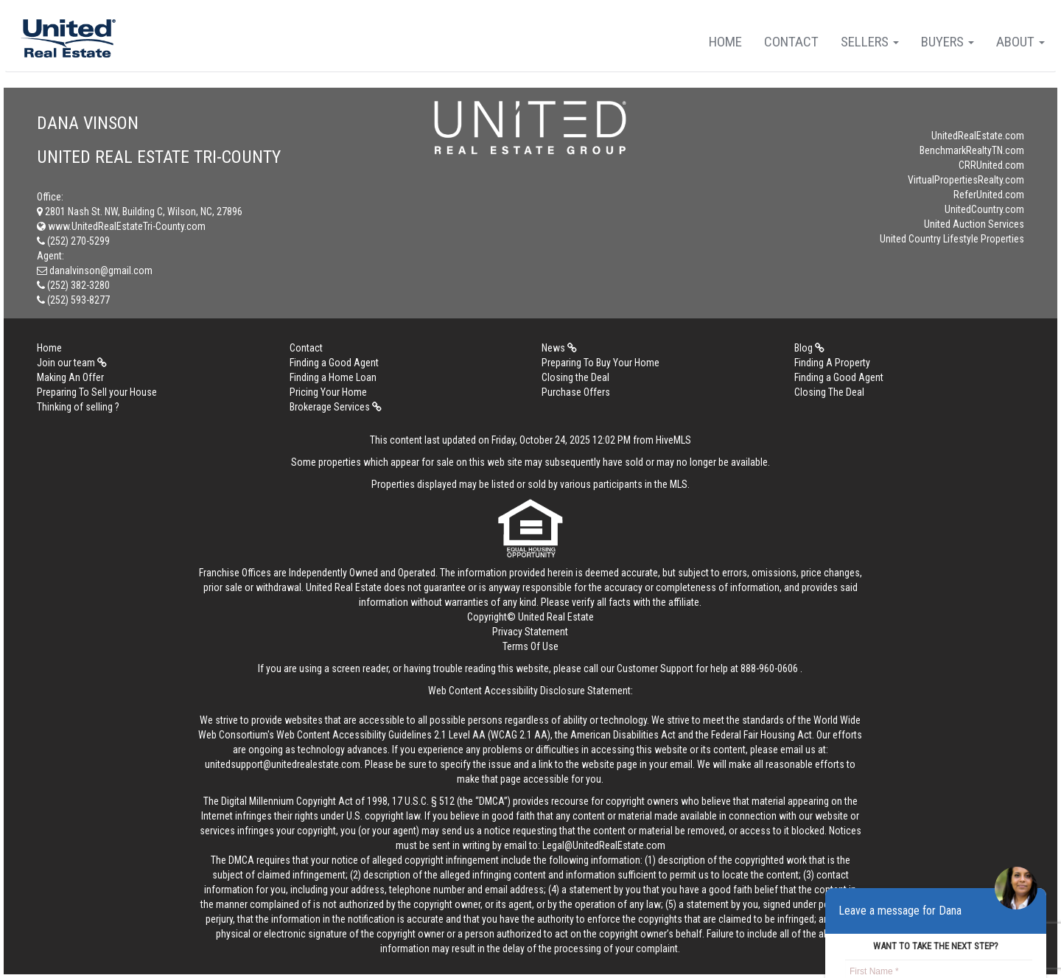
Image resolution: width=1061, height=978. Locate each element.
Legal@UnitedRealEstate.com (603, 845)
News (559, 348)
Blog (809, 348)
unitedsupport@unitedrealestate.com (282, 764)
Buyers (947, 41)
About (1020, 41)
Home (725, 41)
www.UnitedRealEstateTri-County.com (121, 226)
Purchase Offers (576, 392)
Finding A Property (832, 363)
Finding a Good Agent (334, 363)
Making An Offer (70, 377)
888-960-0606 (769, 668)
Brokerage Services (336, 407)
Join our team (72, 363)
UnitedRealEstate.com (977, 136)
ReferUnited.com (988, 194)
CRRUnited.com (991, 165)
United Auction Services (974, 224)
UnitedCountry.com (984, 209)
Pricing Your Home (328, 392)
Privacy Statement (530, 632)
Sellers (870, 41)
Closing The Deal (829, 392)
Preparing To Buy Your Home (600, 363)
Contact (791, 41)
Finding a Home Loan (333, 377)
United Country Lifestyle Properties (952, 239)
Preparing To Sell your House (97, 392)
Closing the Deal (575, 377)
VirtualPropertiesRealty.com (966, 180)
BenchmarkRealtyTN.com (972, 150)
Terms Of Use (530, 646)
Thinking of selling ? (78, 407)
